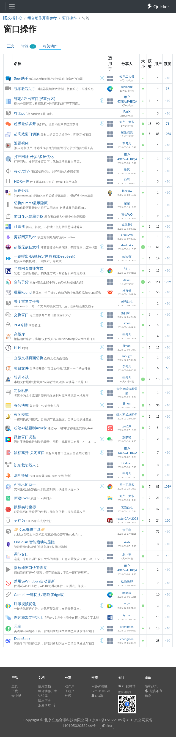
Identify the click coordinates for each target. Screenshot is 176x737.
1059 (167, 486)
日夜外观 (21, 190)
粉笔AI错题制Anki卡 (30, 428)
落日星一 (127, 313)
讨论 (28, 46)
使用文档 (44, 686)
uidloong (126, 87)
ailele (127, 542)
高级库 (19, 334)
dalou (126, 280)
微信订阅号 (125, 692)
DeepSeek (22, 638)
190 (167, 247)
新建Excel (22, 498)
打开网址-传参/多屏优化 (34, 156)
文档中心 (12, 18)
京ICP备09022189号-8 (110, 720)
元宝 (17, 626)
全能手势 (21, 282)
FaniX (126, 111)
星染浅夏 (127, 132)
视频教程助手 (25, 88)
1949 (167, 282)
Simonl (127, 323)
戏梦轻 (126, 437)
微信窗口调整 (25, 437)
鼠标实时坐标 (25, 507)
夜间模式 (21, 414)
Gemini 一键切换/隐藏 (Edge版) (39, 594)
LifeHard (126, 463)
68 (167, 368)
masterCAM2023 (127, 518)
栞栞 (127, 203)
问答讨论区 (99, 686)
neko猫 (127, 256)
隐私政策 (151, 686)
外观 (68, 696)
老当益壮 (127, 301)
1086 (167, 134)
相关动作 (50, 46)
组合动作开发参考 (42, 18)
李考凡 (126, 143)
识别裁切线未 (25, 465)
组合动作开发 (47, 691)
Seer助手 (21, 78)
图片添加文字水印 (28, 617)
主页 (14, 686)
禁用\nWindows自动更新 (34, 581)
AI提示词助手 (25, 484)
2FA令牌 (21, 325)
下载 (14, 691)
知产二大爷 (126, 76)
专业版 (16, 696)
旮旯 (127, 169)
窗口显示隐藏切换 (28, 216)
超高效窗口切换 (27, 134)
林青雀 (126, 290)
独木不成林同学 (126, 414)
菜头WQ (126, 214)
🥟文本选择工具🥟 (29, 529)
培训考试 (21, 377)
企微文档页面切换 (28, 358)
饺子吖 (126, 530)
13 (167, 556)
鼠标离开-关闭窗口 (29, 452)
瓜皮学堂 (46, 705)
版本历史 (44, 700)
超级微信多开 (25, 123)
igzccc (127, 615)
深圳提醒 (21, 475)
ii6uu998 (127, 235)
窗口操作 (69, 18)
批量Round (23, 292)
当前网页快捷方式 (28, 268)
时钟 (17, 347)
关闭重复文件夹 (27, 301)
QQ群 (97, 696)
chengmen (127, 626)
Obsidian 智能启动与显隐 (34, 542)
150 (167, 520)
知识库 (43, 696)
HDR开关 (21, 181)
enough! (127, 356)
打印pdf (20, 113)
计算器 (19, 226)
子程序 (69, 691)
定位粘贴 (21, 390)
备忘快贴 (21, 405)
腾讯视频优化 (25, 603)
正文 (10, 46)
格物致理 (127, 581)
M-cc (127, 604)
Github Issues (100, 691)
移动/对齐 (22, 171)
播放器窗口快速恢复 (30, 567)
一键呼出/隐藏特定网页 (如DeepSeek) (44, 256)
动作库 (69, 686)
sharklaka (127, 245)
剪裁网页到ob (25, 236)
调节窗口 (21, 554)
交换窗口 (21, 315)
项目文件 (21, 368)
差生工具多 (126, 485)
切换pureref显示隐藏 (31, 203)
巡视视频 (21, 143)
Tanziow (127, 191)
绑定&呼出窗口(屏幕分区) (34, 98)
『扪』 (126, 269)
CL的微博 (127, 686)
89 (167, 88)
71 (167, 123)
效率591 (126, 224)
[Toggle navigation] (12, 6)
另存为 (19, 520)
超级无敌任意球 (27, 247)
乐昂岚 (126, 426)
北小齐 (126, 554)
